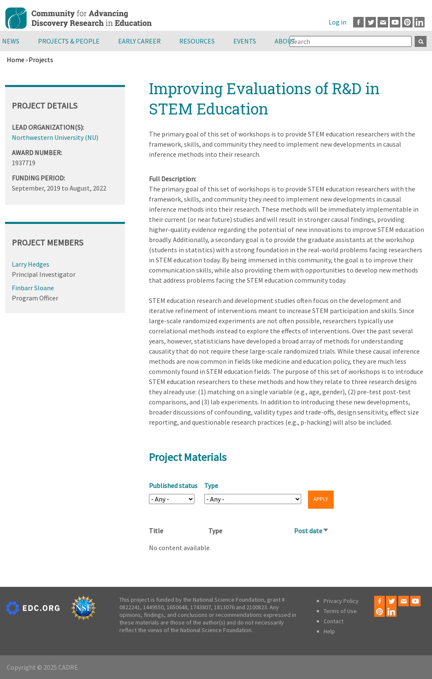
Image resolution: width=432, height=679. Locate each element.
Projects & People (69, 41)
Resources (197, 41)
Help (329, 631)
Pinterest (407, 22)
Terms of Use (340, 611)
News (10, 41)
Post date (311, 530)
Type (211, 485)
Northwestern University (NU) (55, 137)
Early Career (139, 41)
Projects (41, 59)
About (285, 41)
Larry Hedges (30, 264)
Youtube (395, 22)
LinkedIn (419, 22)
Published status (173, 485)
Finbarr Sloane (33, 288)
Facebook (358, 22)
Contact (333, 621)
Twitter (370, 22)
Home (15, 59)
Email (383, 22)
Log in (337, 22)
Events (244, 41)
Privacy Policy (341, 601)
